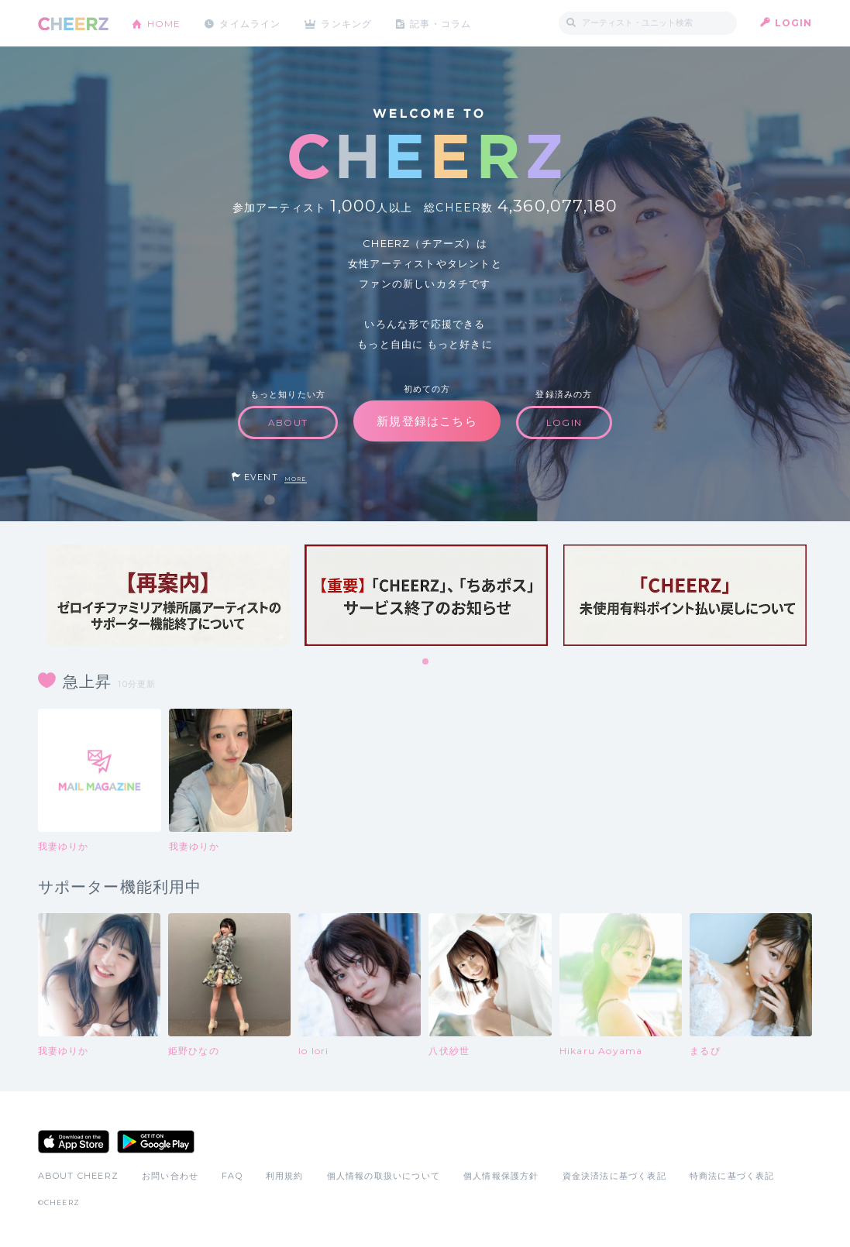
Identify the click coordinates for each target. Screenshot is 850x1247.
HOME (164, 23)
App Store (73, 1141)
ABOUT (288, 422)
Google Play (155, 1141)
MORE (295, 479)
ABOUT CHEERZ (78, 1175)
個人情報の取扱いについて (383, 1175)
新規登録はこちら (427, 421)
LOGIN (794, 23)
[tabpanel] (167, 595)
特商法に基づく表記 (732, 1175)
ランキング (347, 23)
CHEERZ (73, 23)
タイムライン (250, 23)
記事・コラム (442, 23)
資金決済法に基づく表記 (614, 1175)
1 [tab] (426, 662)
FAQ (232, 1175)
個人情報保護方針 (501, 1175)
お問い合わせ (170, 1175)
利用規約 (285, 1175)
